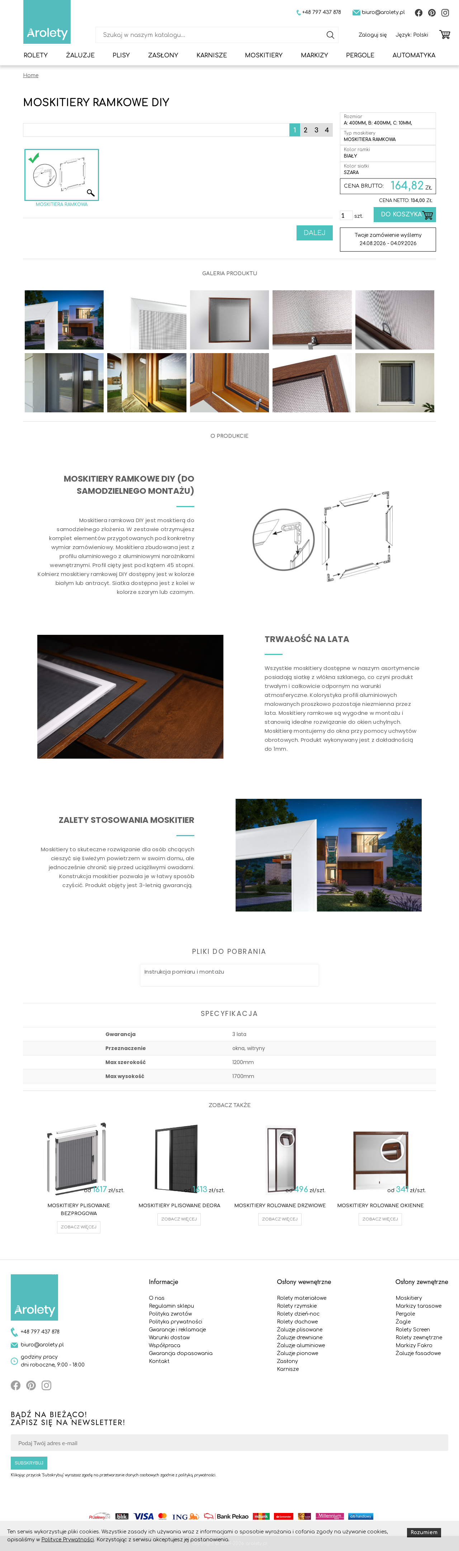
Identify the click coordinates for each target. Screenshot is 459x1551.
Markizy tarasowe (418, 1306)
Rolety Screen (413, 1329)
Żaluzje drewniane (299, 1337)
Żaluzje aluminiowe (301, 1345)
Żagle (403, 1322)
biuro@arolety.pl (42, 1345)
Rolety (36, 55)
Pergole (360, 55)
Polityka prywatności (175, 1322)
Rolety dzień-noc (298, 1314)
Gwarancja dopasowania (181, 1353)
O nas (157, 1298)
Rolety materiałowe (301, 1298)
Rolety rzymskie (297, 1306)
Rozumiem (424, 1532)
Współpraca (164, 1345)
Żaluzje (80, 55)
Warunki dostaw (169, 1337)
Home (30, 75)
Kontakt (159, 1361)
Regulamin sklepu (171, 1306)
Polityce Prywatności (67, 1539)
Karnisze (212, 55)
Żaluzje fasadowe (418, 1353)
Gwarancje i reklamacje (177, 1329)
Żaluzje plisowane (299, 1329)
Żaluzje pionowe (297, 1353)
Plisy (121, 55)
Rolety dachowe (297, 1322)
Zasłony (163, 55)
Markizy (314, 55)
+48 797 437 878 (40, 1332)
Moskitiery (264, 55)
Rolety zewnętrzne (419, 1337)
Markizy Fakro (414, 1345)
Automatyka (414, 55)
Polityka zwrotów (170, 1314)
